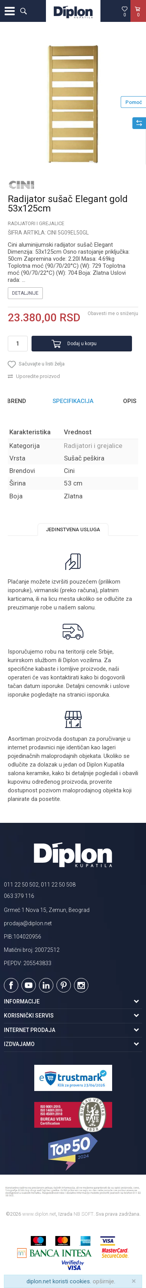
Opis (129, 401)
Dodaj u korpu (82, 343)
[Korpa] (138, 19)
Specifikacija (73, 401)
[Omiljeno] (124, 11)
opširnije (103, 1281)
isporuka (98, 694)
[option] (73, 105)
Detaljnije (25, 293)
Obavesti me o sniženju (113, 313)
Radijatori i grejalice (36, 223)
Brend (16, 401)
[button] (23, 11)
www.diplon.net (39, 1214)
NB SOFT (83, 1214)
